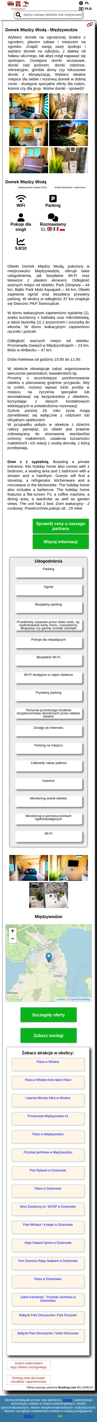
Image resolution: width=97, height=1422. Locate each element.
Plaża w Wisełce (48, 1062)
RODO (28, 1416)
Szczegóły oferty (48, 1015)
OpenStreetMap (80, 999)
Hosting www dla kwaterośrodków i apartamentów (28, 1379)
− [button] (12, 939)
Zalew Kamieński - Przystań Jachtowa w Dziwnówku (48, 1299)
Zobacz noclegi (49, 1035)
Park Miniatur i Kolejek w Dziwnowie (48, 1225)
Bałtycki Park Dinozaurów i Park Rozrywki (48, 1315)
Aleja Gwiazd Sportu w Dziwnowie (48, 1243)
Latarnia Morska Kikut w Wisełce (48, 1098)
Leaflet (60, 999)
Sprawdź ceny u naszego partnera (60, 526)
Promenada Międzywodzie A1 (47, 1116)
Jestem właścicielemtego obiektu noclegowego (29, 1365)
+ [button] (12, 931)
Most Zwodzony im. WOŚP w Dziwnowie (48, 1206)
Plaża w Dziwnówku (48, 1279)
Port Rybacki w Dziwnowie (48, 1170)
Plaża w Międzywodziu (48, 1134)
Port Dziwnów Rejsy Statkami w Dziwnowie (48, 1261)
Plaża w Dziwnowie (48, 1188)
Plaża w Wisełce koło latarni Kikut (48, 1080)
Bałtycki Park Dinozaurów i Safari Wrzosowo (48, 1333)
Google (68, 1400)
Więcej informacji (61, 542)
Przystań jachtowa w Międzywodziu (48, 1152)
